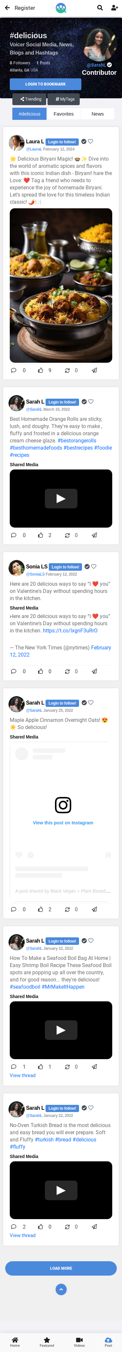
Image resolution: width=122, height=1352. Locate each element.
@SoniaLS (35, 574)
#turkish (44, 1140)
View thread (22, 1075)
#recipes (19, 455)
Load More (61, 1268)
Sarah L (36, 402)
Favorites (64, 114)
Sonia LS (37, 566)
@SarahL (34, 409)
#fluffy (17, 1147)
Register (22, 8)
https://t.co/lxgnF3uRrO (70, 631)
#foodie (103, 448)
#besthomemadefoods (36, 448)
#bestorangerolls (77, 440)
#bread (63, 1140)
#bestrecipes (78, 448)
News (98, 114)
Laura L (36, 141)
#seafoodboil (25, 987)
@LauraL (34, 149)
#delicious (30, 114)
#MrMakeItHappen (63, 987)
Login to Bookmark (45, 84)
